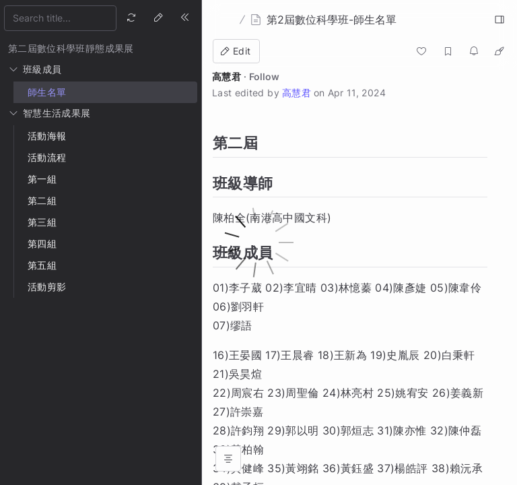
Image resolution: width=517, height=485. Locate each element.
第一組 (42, 179)
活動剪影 (47, 286)
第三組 (42, 222)
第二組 (42, 200)
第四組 (42, 243)
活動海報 (47, 135)
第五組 (42, 265)
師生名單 (47, 92)
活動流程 (47, 157)
